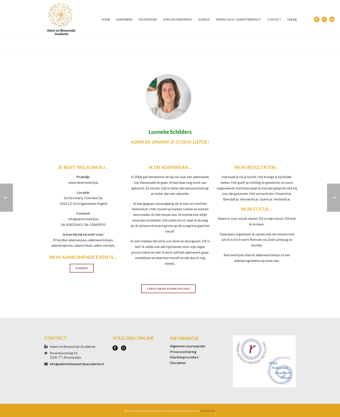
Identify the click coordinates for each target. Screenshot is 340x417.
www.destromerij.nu (83, 182)
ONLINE (292, 19)
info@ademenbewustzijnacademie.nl (77, 364)
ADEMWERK (124, 19)
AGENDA (204, 19)
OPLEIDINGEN (147, 19)
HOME (106, 19)
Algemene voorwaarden (187, 346)
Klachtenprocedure (184, 357)
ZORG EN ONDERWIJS (177, 19)
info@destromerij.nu (83, 219)
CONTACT (274, 19)
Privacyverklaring (183, 352)
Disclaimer (178, 363)
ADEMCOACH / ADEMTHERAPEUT (238, 19)
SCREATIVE (207, 410)
